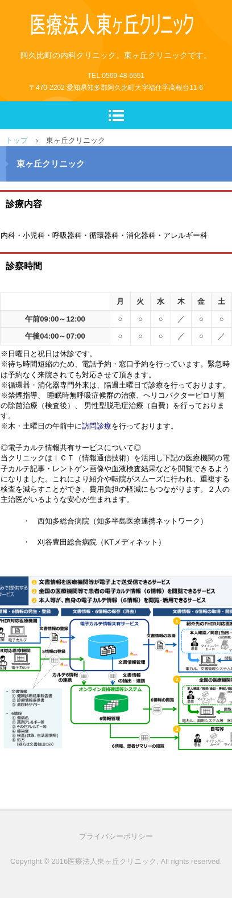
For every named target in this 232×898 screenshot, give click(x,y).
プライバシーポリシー (116, 836)
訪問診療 (96, 426)
